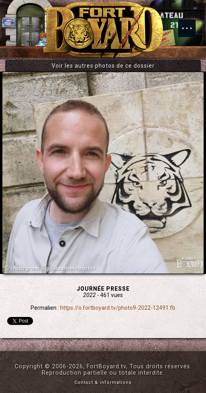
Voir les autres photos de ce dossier (103, 66)
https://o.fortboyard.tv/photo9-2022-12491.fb (117, 308)
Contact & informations (103, 382)
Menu (191, 24)
